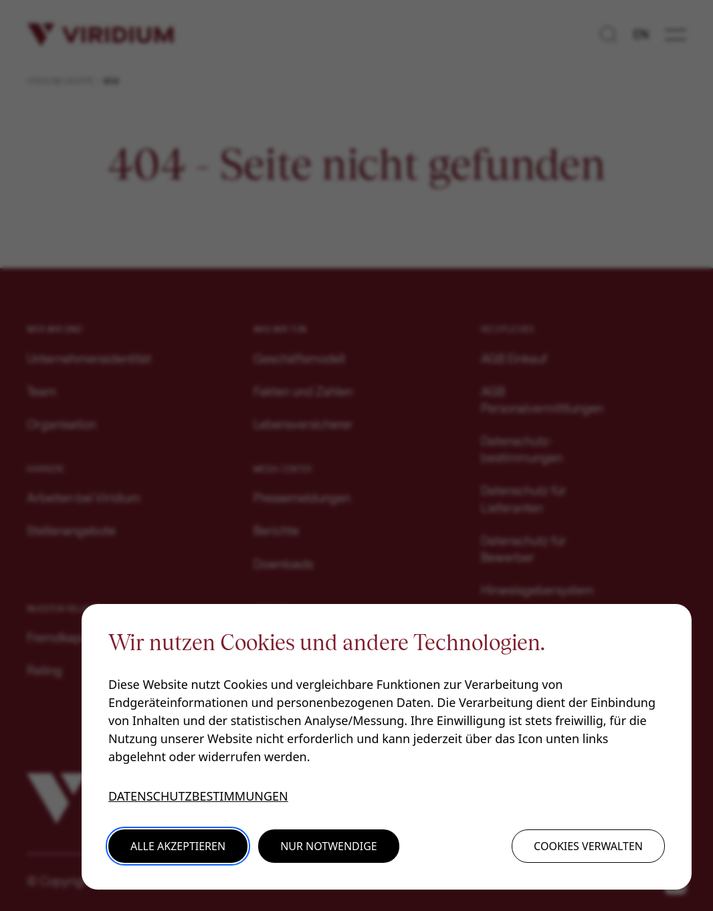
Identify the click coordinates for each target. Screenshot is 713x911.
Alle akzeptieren (177, 846)
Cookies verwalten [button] (588, 846)
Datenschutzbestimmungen (198, 796)
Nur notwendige (328, 846)
